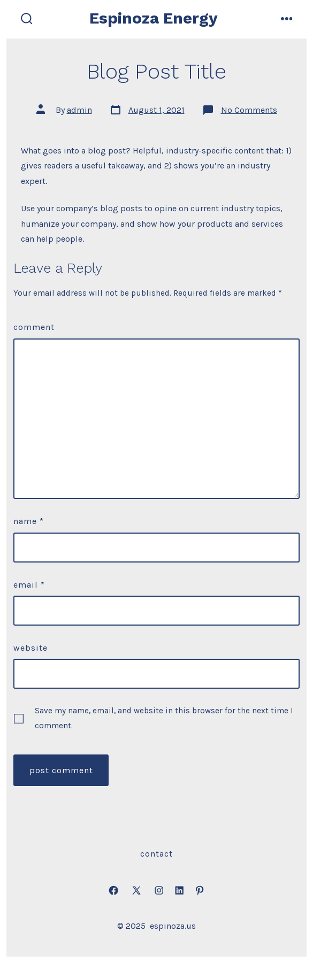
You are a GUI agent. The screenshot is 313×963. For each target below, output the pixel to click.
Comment (34, 327)
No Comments (249, 110)
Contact (156, 854)
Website (30, 648)
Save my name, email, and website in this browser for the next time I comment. (164, 718)
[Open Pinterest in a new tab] (199, 891)
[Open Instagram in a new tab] (159, 891)
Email (29, 585)
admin (79, 110)
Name (28, 521)
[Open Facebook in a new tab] (113, 891)
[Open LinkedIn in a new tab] (179, 891)
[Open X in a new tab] (136, 891)
